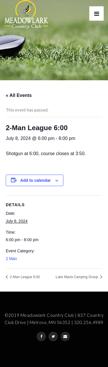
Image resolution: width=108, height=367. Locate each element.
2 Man (11, 258)
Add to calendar (35, 180)
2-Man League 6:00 (24, 277)
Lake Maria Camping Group (77, 277)
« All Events (19, 95)
